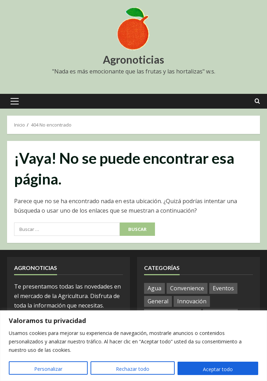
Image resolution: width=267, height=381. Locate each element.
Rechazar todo (132, 369)
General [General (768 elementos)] (158, 301)
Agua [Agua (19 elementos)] (154, 288)
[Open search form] (257, 101)
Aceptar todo (218, 369)
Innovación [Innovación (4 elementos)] (191, 301)
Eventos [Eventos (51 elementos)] (223, 288)
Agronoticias (133, 59)
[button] (14, 101)
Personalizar (48, 369)
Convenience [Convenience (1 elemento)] (187, 288)
